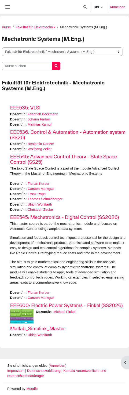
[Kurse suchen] (27, 66)
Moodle (32, 389)
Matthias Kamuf (40, 124)
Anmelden (117, 7)
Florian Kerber (38, 183)
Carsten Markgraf (41, 189)
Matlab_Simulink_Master (37, 328)
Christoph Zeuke (40, 209)
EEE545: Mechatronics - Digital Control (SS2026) (64, 217)
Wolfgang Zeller (40, 149)
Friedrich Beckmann (43, 114)
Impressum (16, 371)
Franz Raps (36, 194)
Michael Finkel (64, 312)
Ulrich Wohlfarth (40, 204)
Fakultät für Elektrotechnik (35, 27)
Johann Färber (39, 119)
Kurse (6, 27)
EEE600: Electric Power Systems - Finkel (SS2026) (66, 305)
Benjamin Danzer (41, 144)
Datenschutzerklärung (44, 371)
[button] (85, 7)
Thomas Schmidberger (45, 199)
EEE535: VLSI (25, 107)
